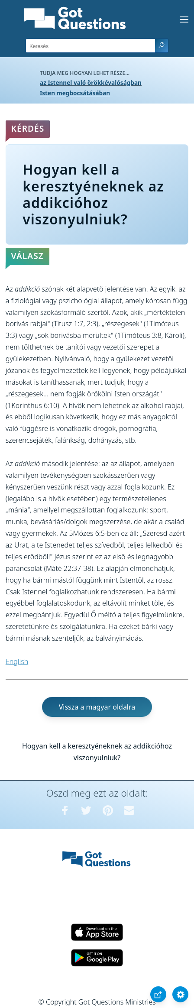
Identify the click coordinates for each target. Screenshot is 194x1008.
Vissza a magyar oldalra (97, 707)
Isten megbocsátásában (75, 93)
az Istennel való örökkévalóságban (91, 82)
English (17, 661)
